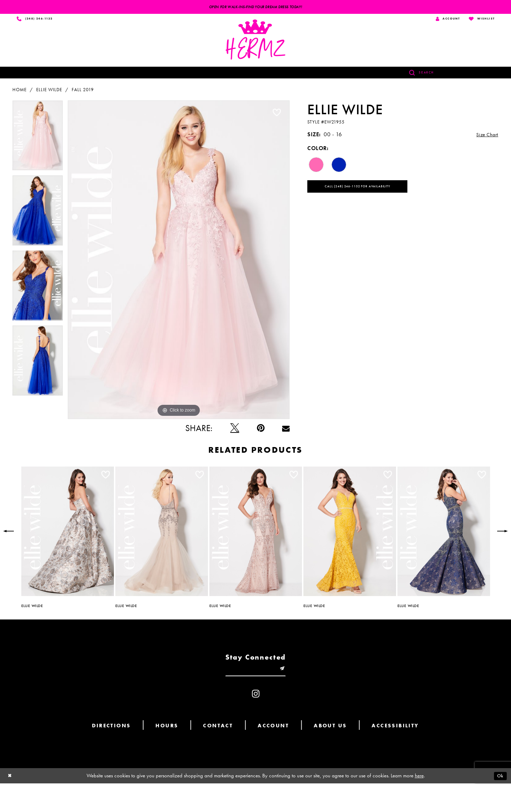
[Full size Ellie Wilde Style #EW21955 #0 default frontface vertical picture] (178, 261)
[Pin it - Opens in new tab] (260, 429)
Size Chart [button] (485, 136)
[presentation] (67, 533)
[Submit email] (287, 672)
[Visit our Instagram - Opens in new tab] (255, 698)
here (419, 780)
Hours (166, 730)
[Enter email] (255, 672)
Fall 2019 (83, 91)
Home (19, 91)
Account (273, 730)
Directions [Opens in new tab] (111, 730)
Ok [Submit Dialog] (499, 780)
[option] (37, 139)
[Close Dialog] (10, 780)
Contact (218, 730)
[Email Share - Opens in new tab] (286, 429)
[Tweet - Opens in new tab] (234, 430)
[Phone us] (36, 20)
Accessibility (395, 730)
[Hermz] (255, 41)
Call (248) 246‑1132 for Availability (367, 190)
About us (330, 730)
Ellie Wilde (49, 91)
